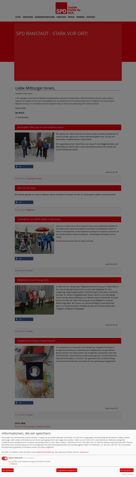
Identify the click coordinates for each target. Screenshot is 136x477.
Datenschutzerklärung (45, 452)
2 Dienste (13, 464)
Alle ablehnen (7, 470)
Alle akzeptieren (126, 470)
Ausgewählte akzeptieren (67, 470)
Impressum (84, 452)
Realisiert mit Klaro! (127, 474)
